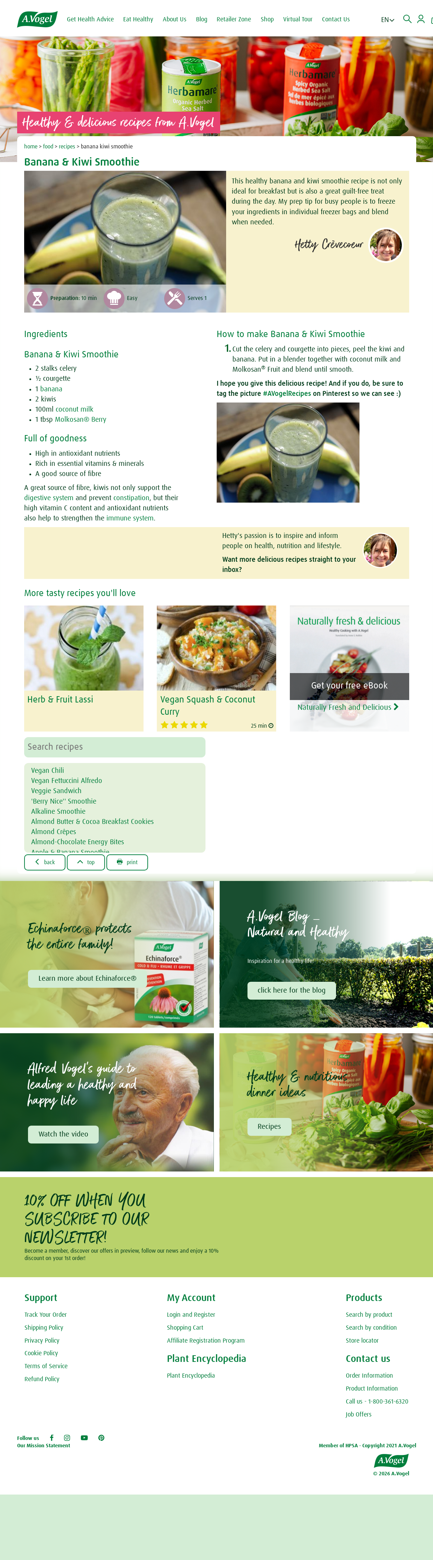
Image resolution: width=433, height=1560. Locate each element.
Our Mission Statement (43, 1445)
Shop (267, 19)
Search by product (369, 1315)
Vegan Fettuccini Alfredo (66, 780)
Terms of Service (46, 1367)
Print (127, 862)
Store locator (362, 1341)
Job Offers (359, 1415)
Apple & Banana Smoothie (70, 852)
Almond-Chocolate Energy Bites (77, 842)
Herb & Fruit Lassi (60, 700)
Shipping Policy (44, 1328)
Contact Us (336, 19)
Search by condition (371, 1328)
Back (45, 862)
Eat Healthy (138, 19)
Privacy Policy (42, 1341)
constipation (131, 498)
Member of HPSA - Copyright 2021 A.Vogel (367, 1445)
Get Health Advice (90, 19)
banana (51, 389)
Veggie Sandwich (56, 791)
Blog (201, 19)
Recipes (269, 1127)
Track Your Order (46, 1315)
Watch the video (63, 1135)
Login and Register (191, 1315)
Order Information (369, 1376)
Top (86, 862)
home (30, 146)
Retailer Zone (234, 19)
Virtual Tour (298, 19)
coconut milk (74, 409)
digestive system (49, 498)
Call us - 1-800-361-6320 (377, 1402)
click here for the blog (292, 990)
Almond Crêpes (53, 831)
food (48, 146)
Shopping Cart (185, 1328)
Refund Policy (42, 1379)
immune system (130, 518)
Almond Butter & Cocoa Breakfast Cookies (92, 821)
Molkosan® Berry (80, 419)
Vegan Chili (47, 770)
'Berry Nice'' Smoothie (63, 801)
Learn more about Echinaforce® (88, 978)
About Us (175, 19)
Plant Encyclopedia (191, 1376)
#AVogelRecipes (287, 393)
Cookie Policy (41, 1354)
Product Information (372, 1389)
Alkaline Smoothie (58, 811)
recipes (67, 146)
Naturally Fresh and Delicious (348, 708)
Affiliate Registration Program (206, 1341)
